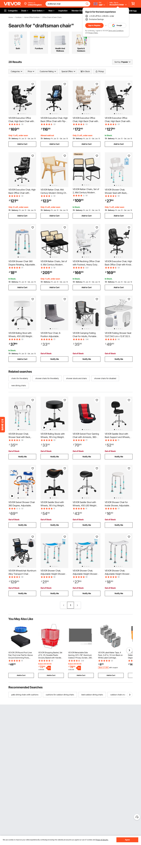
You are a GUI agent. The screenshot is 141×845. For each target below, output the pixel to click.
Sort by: (117, 62)
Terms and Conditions (116, 31)
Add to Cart (22, 144)
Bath (18, 48)
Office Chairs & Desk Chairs (52, 17)
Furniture (18, 17)
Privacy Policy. (93, 33)
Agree (127, 840)
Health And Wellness (60, 49)
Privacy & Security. (102, 840)
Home (10, 17)
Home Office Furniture (31, 17)
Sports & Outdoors (81, 49)
